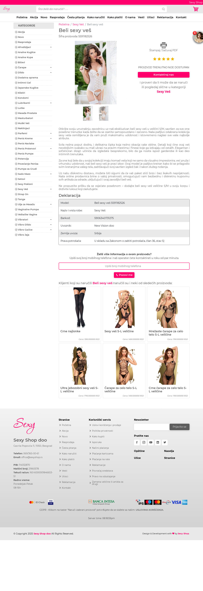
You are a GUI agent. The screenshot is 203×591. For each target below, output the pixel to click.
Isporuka (97, 442)
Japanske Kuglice (26, 87)
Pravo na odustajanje (103, 476)
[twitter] (165, 442)
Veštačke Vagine (26, 214)
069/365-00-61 (31, 453)
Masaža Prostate (26, 113)
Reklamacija (165, 17)
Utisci (150, 17)
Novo (44, 17)
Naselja (169, 451)
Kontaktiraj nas (164, 74)
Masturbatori (24, 118)
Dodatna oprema (26, 77)
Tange (20, 199)
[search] (163, 9)
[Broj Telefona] (124, 266)
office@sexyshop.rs (32, 457)
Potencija (22, 158)
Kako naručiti (96, 17)
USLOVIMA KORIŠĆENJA (149, 509)
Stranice (169, 457)
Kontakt (181, 17)
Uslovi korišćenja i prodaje (106, 425)
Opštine (139, 451)
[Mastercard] (37, 501)
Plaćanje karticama (102, 454)
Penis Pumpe (24, 153)
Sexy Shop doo (30, 440)
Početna (21, 17)
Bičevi (20, 62)
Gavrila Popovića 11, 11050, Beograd (32, 445)
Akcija (34, 17)
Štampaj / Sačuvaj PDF (163, 47)
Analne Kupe (24, 57)
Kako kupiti (98, 436)
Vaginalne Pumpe (27, 209)
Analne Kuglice (25, 52)
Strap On (21, 194)
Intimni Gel (23, 82)
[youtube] (151, 442)
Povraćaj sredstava (102, 471)
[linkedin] (158, 442)
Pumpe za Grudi (26, 168)
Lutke (20, 108)
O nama (130, 17)
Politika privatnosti (102, 431)
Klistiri (20, 92)
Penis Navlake (24, 143)
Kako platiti (115, 17)
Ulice (137, 457)
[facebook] (137, 442)
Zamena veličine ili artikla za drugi (107, 483)
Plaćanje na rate (101, 459)
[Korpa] (197, 9)
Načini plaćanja (100, 448)
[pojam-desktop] (98, 9)
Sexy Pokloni (24, 184)
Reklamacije (98, 465)
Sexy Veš (78, 24)
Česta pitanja (76, 17)
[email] (154, 427)
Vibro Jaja (22, 234)
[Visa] (49, 501)
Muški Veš (22, 123)
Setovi (20, 179)
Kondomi (22, 97)
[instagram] (144, 442)
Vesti (141, 17)
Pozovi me (124, 274)
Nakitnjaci (22, 128)
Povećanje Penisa (26, 163)
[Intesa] (101, 501)
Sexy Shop (183, 533)
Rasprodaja (57, 17)
